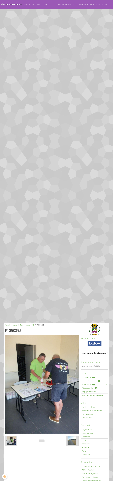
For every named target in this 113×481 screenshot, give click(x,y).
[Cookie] (4, 476)
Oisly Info (53, 4)
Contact (39, 4)
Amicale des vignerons (90, 473)
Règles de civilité (89, 388)
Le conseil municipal (91, 381)
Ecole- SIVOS (88, 384)
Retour (42, 441)
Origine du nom (87, 429)
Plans (84, 451)
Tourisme (85, 447)
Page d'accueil (29, 4)
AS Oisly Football (88, 470)
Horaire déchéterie (88, 407)
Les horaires (88, 377)
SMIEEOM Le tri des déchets (92, 410)
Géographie (86, 444)
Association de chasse (90, 477)
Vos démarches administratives (93, 395)
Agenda (61, 4)
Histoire (84, 440)
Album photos (70, 4)
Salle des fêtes (87, 418)
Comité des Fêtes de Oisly (91, 466)
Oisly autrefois (95, 4)
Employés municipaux (89, 392)
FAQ (46, 4)
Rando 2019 (30, 325)
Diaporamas (81, 4)
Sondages (104, 4)
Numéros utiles (87, 414)
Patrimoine (86, 437)
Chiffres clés (86, 455)
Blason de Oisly (87, 433)
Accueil (7, 325)
